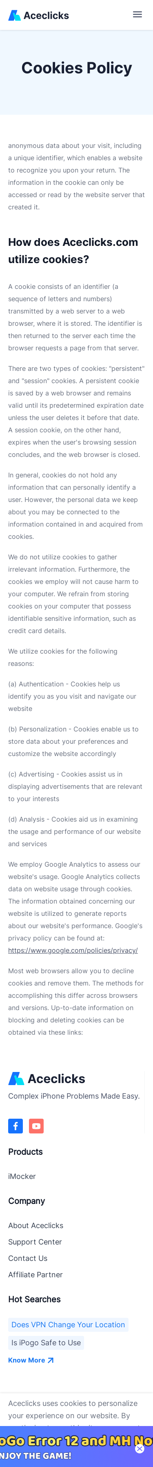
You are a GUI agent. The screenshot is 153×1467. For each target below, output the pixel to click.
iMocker (22, 1176)
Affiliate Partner (35, 1274)
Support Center (35, 1242)
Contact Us (27, 1258)
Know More (31, 1360)
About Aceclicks (35, 1225)
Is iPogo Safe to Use (46, 1342)
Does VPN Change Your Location (68, 1324)
